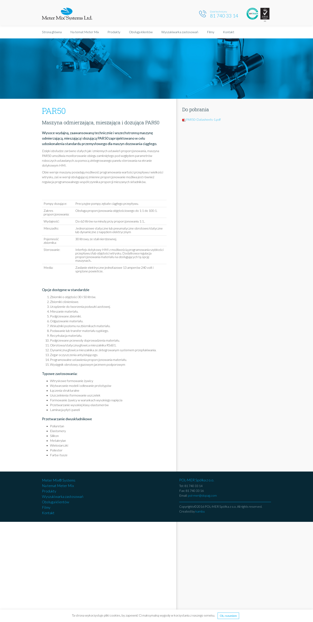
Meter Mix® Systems (58, 480)
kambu (200, 511)
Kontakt (228, 32)
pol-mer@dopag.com (202, 495)
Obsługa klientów (141, 32)
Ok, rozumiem (228, 615)
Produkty (113, 32)
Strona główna (52, 32)
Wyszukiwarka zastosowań (179, 32)
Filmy (210, 32)
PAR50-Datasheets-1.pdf (203, 119)
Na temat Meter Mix (84, 32)
